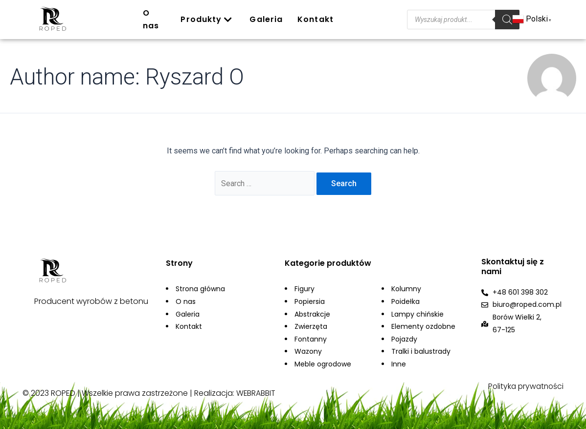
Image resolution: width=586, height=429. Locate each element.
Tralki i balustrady (421, 352)
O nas (151, 19)
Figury (304, 290)
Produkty (206, 19)
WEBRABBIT (256, 394)
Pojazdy (404, 339)
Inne (398, 365)
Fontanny (310, 339)
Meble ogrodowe (322, 365)
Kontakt (315, 19)
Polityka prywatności (524, 387)
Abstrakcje (312, 315)
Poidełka (405, 302)
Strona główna (200, 290)
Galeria (266, 19)
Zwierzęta (310, 327)
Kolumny (406, 290)
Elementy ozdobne (423, 327)
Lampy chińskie (417, 315)
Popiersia (309, 302)
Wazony (308, 352)
